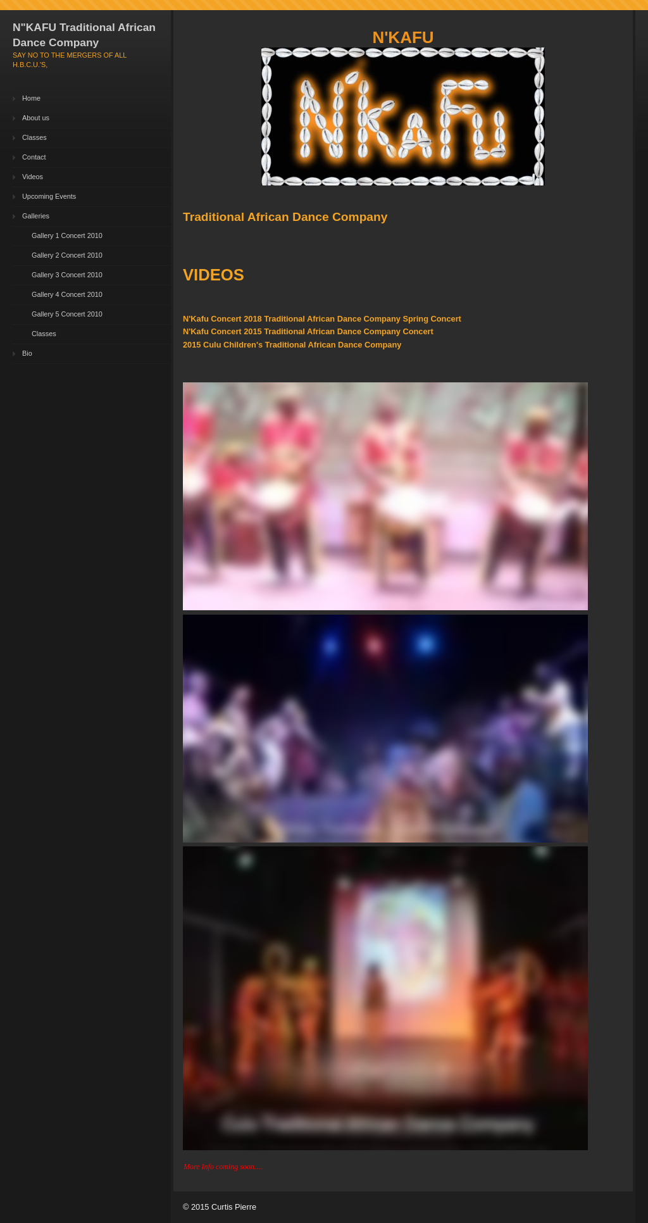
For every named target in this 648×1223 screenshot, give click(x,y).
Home (31, 98)
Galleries (35, 216)
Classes (34, 137)
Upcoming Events (49, 196)
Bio (27, 353)
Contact (34, 157)
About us (35, 118)
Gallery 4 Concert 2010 (67, 294)
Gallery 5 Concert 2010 (67, 314)
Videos (32, 176)
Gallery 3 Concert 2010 (67, 275)
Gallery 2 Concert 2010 (67, 255)
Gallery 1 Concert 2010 (67, 235)
